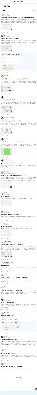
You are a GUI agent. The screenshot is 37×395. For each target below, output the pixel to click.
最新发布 (34, 10)
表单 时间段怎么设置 (7, 196)
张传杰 (6, 363)
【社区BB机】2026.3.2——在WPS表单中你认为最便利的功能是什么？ (16, 79)
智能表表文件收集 (5, 265)
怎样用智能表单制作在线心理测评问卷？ (9, 339)
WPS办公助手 (7, 241)
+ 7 (5, 274)
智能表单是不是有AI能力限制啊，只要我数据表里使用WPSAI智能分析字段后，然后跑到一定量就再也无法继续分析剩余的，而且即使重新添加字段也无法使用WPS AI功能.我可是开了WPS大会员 (18, 357)
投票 (8, 68)
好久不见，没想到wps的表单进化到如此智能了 (11, 121)
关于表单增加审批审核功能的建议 (8, 315)
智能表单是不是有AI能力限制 (9, 353)
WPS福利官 (7, 75)
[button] (35, 1)
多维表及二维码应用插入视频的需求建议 (9, 38)
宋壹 (6, 312)
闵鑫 (7, 171)
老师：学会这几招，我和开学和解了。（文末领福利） (12, 244)
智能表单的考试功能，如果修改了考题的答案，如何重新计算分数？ (15, 277)
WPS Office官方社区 (18, 1)
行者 (5, 336)
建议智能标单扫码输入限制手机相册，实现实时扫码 (12, 366)
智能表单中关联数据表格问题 (9, 163)
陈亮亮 (6, 349)
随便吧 (6, 286)
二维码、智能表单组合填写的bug (9, 302)
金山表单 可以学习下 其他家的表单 (8, 100)
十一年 (6, 96)
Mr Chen (9, 262)
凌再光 (6, 14)
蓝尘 (5, 35)
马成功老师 (9, 117)
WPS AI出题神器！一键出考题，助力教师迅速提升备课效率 (13, 175)
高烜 (5, 159)
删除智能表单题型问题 (7, 226)
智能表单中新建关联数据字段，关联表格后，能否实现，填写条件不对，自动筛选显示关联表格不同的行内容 (18, 166)
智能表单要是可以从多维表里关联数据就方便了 (11, 214)
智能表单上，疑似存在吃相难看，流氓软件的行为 (11, 142)
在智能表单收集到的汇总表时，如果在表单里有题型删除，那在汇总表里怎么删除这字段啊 (17, 228)
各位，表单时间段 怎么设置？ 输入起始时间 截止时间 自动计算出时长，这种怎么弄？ (17, 198)
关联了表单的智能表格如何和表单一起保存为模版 (11, 290)
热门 (31, 10)
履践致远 (6, 192)
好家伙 (6, 223)
